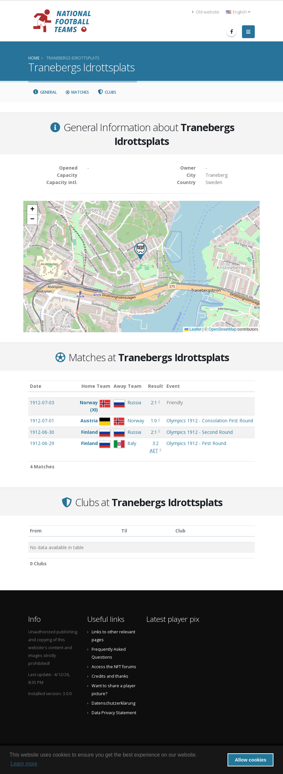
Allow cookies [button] (250, 759)
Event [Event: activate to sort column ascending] (173, 386)
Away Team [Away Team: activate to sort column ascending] (128, 386)
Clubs (107, 92)
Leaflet (193, 329)
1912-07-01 (42, 420)
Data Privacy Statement (114, 712)
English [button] (238, 12)
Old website (205, 12)
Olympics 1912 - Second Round (199, 432)
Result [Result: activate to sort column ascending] (155, 386)
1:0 (154, 420)
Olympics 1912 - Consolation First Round (209, 420)
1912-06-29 (42, 443)
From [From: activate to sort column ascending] (36, 531)
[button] (140, 251)
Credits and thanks (110, 676)
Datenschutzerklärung (113, 703)
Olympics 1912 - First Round (196, 443)
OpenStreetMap (222, 329)
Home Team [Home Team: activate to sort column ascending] (95, 386)
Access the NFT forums (114, 666)
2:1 (154, 402)
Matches (77, 92)
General (45, 92)
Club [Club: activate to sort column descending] (180, 531)
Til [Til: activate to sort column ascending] (124, 531)
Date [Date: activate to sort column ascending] (35, 386)
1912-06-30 (42, 432)
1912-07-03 (42, 402)
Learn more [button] (24, 763)
